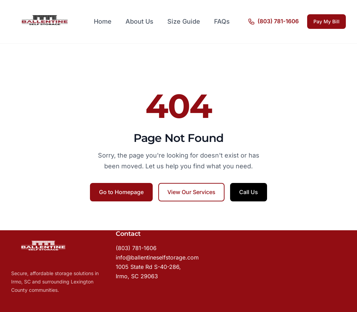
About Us (139, 21)
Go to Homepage (121, 192)
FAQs (222, 21)
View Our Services (191, 192)
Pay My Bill (326, 21)
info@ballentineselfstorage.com (157, 257)
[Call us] (273, 21)
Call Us (248, 192)
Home (103, 21)
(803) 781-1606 (136, 248)
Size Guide (183, 21)
